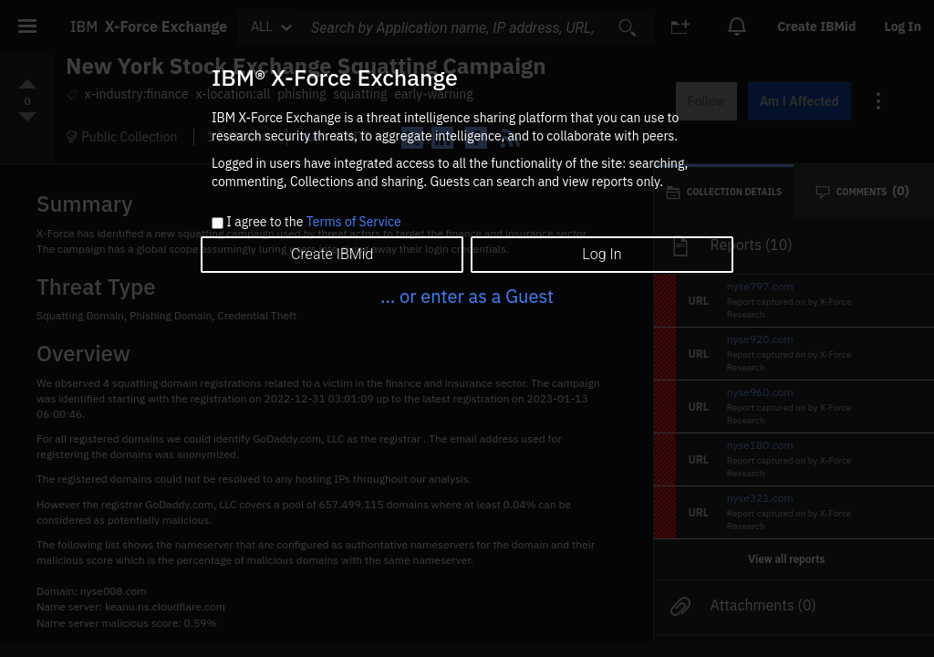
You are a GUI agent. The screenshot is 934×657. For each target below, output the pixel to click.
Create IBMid (332, 254)
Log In (601, 254)
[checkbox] (217, 223)
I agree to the (313, 223)
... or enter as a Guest (467, 296)
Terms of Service (353, 222)
